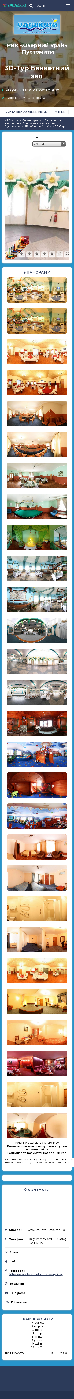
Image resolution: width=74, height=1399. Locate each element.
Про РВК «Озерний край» (26, 112)
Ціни (60, 112)
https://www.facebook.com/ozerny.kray (36, 1276)
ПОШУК (40, 5)
